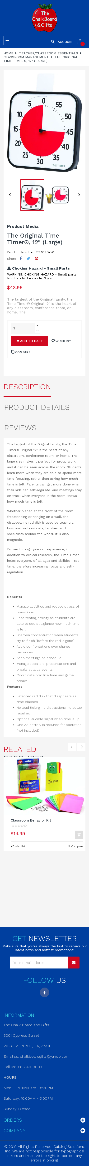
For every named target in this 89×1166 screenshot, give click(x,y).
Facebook (44, 992)
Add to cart (29, 341)
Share (21, 258)
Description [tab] (27, 386)
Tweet (28, 258)
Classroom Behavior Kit (31, 820)
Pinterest (36, 258)
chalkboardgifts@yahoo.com (45, 1056)
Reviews (20, 427)
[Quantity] (23, 328)
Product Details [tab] (37, 407)
